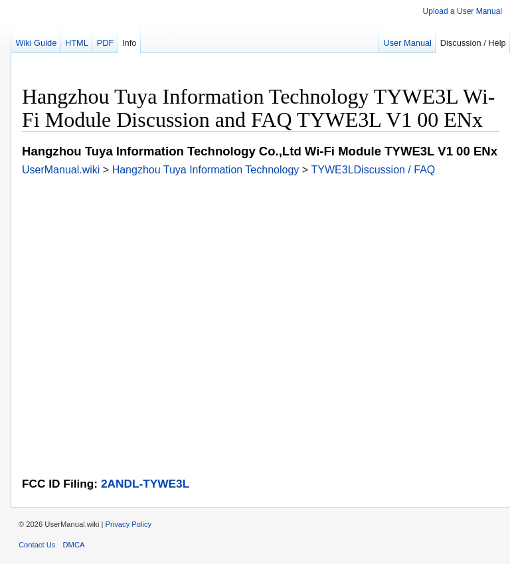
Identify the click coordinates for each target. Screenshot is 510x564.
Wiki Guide (35, 43)
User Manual (407, 43)
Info (129, 43)
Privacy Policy (129, 524)
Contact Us (37, 545)
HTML (76, 43)
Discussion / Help (473, 43)
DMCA (74, 545)
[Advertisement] (260, 269)
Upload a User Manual (462, 11)
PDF (105, 43)
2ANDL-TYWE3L (145, 483)
